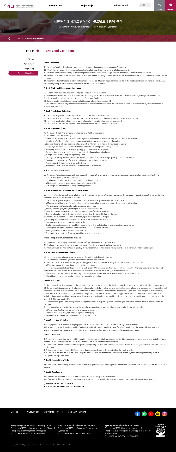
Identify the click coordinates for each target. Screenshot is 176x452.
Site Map (170, 9)
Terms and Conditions (26, 73)
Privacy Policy (29, 64)
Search (159, 9)
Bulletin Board (120, 5)
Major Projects (88, 5)
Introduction (55, 5)
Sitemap (31, 59)
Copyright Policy (28, 68)
